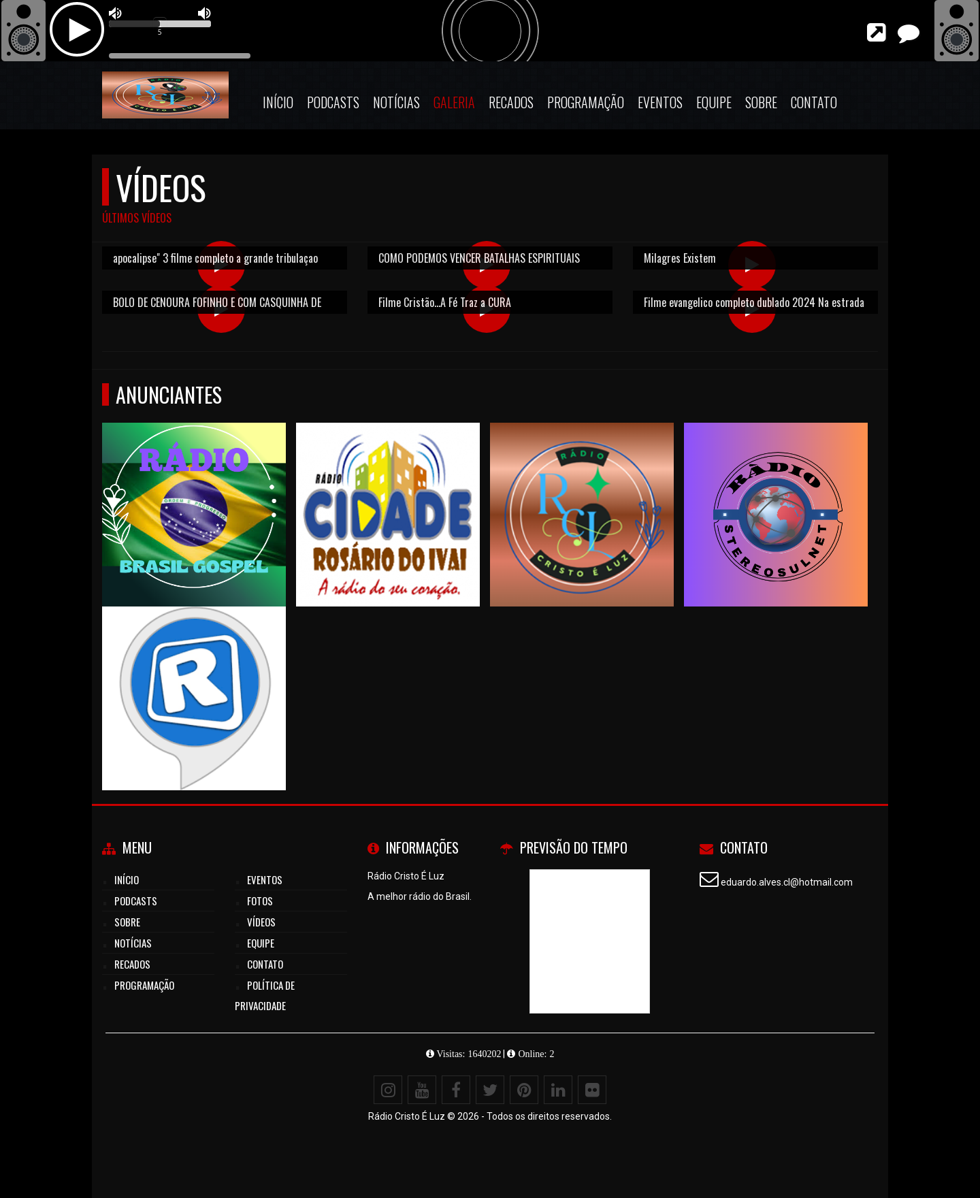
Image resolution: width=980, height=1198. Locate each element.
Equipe (714, 102)
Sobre (761, 102)
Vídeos (261, 921)
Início (278, 102)
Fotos (260, 900)
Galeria (454, 102)
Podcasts (333, 102)
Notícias (396, 102)
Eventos (660, 102)
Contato (814, 102)
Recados (511, 102)
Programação (585, 102)
